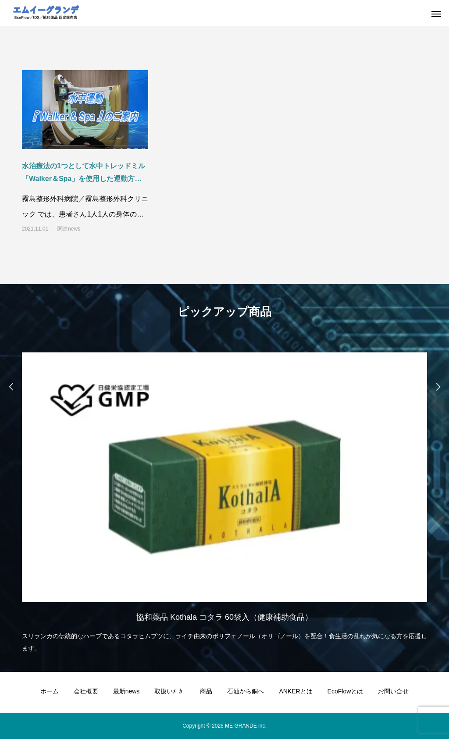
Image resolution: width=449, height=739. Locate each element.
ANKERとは (295, 691)
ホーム (49, 691)
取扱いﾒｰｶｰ (169, 691)
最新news (126, 691)
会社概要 (86, 691)
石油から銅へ (245, 691)
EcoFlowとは (345, 691)
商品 (206, 691)
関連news (68, 228)
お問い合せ (393, 691)
